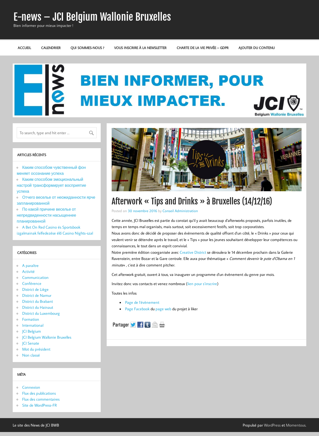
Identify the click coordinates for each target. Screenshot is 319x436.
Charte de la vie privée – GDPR (203, 47)
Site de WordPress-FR (39, 405)
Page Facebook (137, 308)
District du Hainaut (37, 307)
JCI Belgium (31, 331)
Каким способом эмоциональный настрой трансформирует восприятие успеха (51, 185)
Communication (35, 277)
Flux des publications (39, 393)
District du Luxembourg (41, 313)
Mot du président (36, 349)
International (32, 325)
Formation (30, 319)
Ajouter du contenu (257, 47)
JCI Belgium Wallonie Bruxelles (46, 337)
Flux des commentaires (41, 399)
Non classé (31, 355)
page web (163, 308)
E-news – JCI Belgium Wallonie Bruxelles (92, 17)
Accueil (24, 47)
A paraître (30, 265)
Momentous (296, 425)
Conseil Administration (180, 210)
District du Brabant (37, 301)
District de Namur (36, 295)
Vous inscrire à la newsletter (140, 47)
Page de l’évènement (142, 302)
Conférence (31, 283)
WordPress (272, 425)
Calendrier (51, 47)
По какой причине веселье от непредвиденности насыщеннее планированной (46, 215)
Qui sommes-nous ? (87, 47)
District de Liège (35, 289)
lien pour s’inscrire (202, 283)
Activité (28, 271)
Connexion (31, 387)
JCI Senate (30, 343)
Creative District (193, 252)
